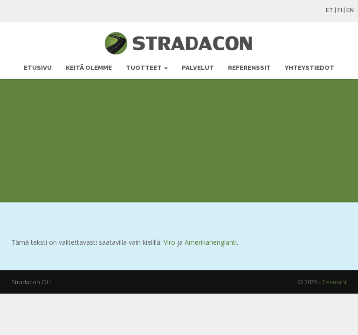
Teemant (334, 282)
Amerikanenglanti (211, 242)
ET (329, 10)
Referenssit (249, 67)
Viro (169, 242)
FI (339, 10)
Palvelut (198, 67)
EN (350, 10)
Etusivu (38, 67)
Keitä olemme (89, 67)
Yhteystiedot (309, 67)
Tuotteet (147, 67)
